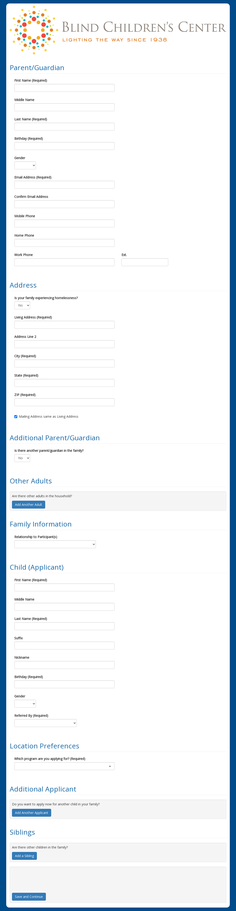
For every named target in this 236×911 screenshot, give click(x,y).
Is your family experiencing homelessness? (46, 298)
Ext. (124, 255)
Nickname (21, 657)
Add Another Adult (28, 504)
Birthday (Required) (28, 138)
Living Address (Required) (33, 317)
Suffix (18, 638)
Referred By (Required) (31, 715)
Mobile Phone (24, 216)
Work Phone (23, 255)
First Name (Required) (30, 80)
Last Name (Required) (30, 119)
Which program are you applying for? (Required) (49, 758)
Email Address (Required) (32, 177)
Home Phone (24, 235)
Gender (19, 158)
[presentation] (47, 878)
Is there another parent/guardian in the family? (48, 450)
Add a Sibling (24, 856)
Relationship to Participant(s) (35, 537)
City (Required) (25, 356)
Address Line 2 (25, 336)
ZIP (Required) (24, 395)
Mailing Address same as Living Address (46, 416)
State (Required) (26, 375)
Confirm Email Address (31, 196)
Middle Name (24, 100)
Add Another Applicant (31, 812)
